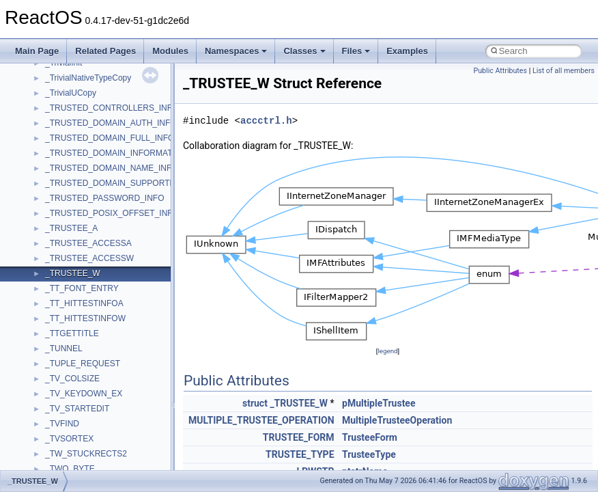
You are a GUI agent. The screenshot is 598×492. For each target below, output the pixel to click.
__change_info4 (74, 318)
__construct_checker (83, 408)
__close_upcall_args (82, 378)
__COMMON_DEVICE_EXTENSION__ (116, 393)
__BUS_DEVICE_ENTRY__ (96, 228)
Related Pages (105, 51)
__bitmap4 (64, 138)
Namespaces (236, 51)
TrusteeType (369, 454)
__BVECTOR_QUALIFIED (93, 258)
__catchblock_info (78, 288)
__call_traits (67, 273)
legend (387, 351)
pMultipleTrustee (379, 403)
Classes (304, 51)
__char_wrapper (74, 348)
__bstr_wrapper (73, 213)
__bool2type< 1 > (77, 183)
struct (255, 403)
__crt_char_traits (75, 454)
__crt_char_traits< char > (90, 469)
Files (356, 51)
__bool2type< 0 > (77, 168)
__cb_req (62, 303)
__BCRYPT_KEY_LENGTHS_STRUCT (117, 123)
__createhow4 (70, 423)
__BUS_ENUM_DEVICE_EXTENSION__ (120, 243)
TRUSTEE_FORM (298, 437)
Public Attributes (500, 70)
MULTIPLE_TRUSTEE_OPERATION (261, 420)
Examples (407, 51)
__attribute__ (69, 78)
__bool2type (67, 153)
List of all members (563, 70)
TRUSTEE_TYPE (300, 454)
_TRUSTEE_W (299, 403)
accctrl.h (266, 120)
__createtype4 (71, 438)
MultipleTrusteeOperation (397, 420)
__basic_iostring (74, 108)
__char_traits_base (80, 333)
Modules (170, 51)
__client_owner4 (74, 363)
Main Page (37, 51)
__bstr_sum (66, 198)
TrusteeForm (369, 437)
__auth (57, 93)
